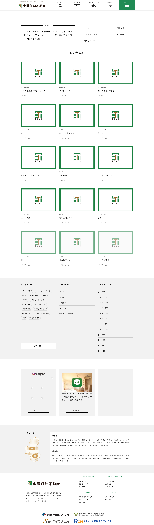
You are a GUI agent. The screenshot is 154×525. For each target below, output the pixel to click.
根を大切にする (66, 218)
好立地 (25, 300)
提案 (100, 218)
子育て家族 (27, 304)
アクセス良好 (27, 291)
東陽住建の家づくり (86, 497)
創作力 (24, 260)
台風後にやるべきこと (30, 175)
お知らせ (120, 28)
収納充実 (45, 295)
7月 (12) (105, 297)
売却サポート (83, 502)
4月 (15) (105, 313)
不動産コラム (91, 34)
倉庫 (24, 295)
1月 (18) (105, 329)
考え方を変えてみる (67, 133)
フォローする (38, 410)
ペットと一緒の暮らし (44, 291)
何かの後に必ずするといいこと (34, 91)
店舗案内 (110, 2)
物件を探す (60, 2)
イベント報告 (65, 91)
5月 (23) (105, 308)
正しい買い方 (83, 499)
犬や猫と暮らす (28, 313)
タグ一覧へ (38, 346)
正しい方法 (25, 218)
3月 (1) (105, 318)
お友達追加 (77, 410)
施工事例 (120, 34)
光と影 (24, 133)
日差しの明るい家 (41, 309)
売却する (77, 2)
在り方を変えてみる (106, 91)
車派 (24, 318)
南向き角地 (34, 295)
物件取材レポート (91, 41)
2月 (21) (105, 324)
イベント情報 (110, 481)
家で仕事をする (40, 304)
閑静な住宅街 (34, 318)
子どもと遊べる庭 (38, 300)
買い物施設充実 (43, 313)
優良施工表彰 (65, 260)
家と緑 (101, 133)
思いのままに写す (105, 175)
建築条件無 (27, 309)
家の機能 (63, 175)
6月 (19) (105, 302)
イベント (91, 28)
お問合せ (127, 2)
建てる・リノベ (94, 2)
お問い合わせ (110, 497)
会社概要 (108, 499)
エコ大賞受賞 (103, 260)
